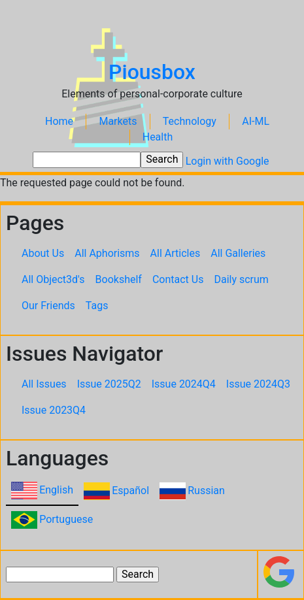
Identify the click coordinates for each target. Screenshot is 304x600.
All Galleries (238, 253)
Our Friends (48, 305)
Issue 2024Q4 (184, 384)
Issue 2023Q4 (54, 410)
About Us (43, 253)
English (56, 490)
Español (130, 490)
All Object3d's (53, 279)
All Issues (44, 384)
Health (158, 137)
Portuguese (66, 519)
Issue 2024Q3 (258, 384)
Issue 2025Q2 (109, 384)
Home (59, 121)
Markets (118, 121)
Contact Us (178, 279)
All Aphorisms (107, 253)
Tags (97, 305)
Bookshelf (118, 279)
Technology (189, 121)
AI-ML (255, 121)
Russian (206, 490)
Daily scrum (241, 279)
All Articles (175, 253)
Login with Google (227, 161)
